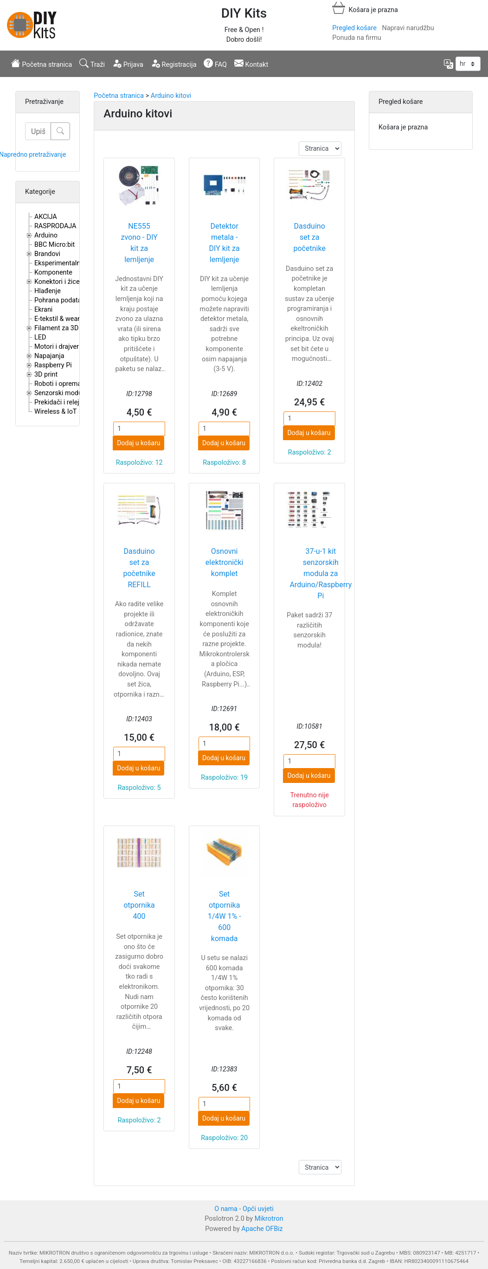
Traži (92, 63)
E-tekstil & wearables (65, 319)
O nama (226, 1209)
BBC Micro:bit (54, 245)
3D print (46, 374)
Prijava (127, 63)
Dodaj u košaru (138, 443)
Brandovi (47, 254)
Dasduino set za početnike (310, 237)
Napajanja (49, 356)
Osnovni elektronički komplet (224, 562)
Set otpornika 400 (138, 905)
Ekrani (43, 310)
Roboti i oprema (57, 384)
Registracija (174, 63)
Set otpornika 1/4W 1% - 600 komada (224, 916)
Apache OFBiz (262, 1229)
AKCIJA (45, 217)
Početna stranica (41, 63)
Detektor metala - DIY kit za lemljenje (224, 243)
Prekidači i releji (57, 402)
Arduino (46, 235)
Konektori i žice (57, 282)
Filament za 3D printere (68, 328)
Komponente (53, 272)
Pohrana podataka (61, 300)
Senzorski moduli (59, 393)
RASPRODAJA (55, 226)
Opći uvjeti (258, 1209)
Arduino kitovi (171, 96)
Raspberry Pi (53, 365)
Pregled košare (354, 28)
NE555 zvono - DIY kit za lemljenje (139, 243)
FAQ (215, 63)
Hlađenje (47, 291)
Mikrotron (269, 1219)
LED (40, 337)
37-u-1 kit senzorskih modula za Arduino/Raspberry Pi (320, 573)
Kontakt (251, 63)
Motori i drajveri (57, 347)
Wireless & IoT (55, 412)
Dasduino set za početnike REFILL (139, 568)
